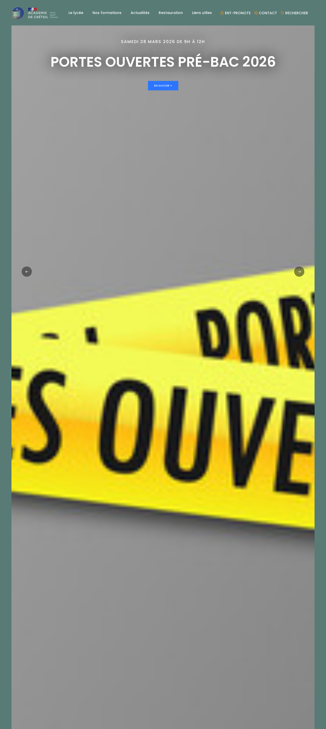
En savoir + (163, 85)
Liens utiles (202, 12)
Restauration (171, 12)
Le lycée (76, 12)
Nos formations (106, 12)
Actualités (140, 12)
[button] (299, 272)
